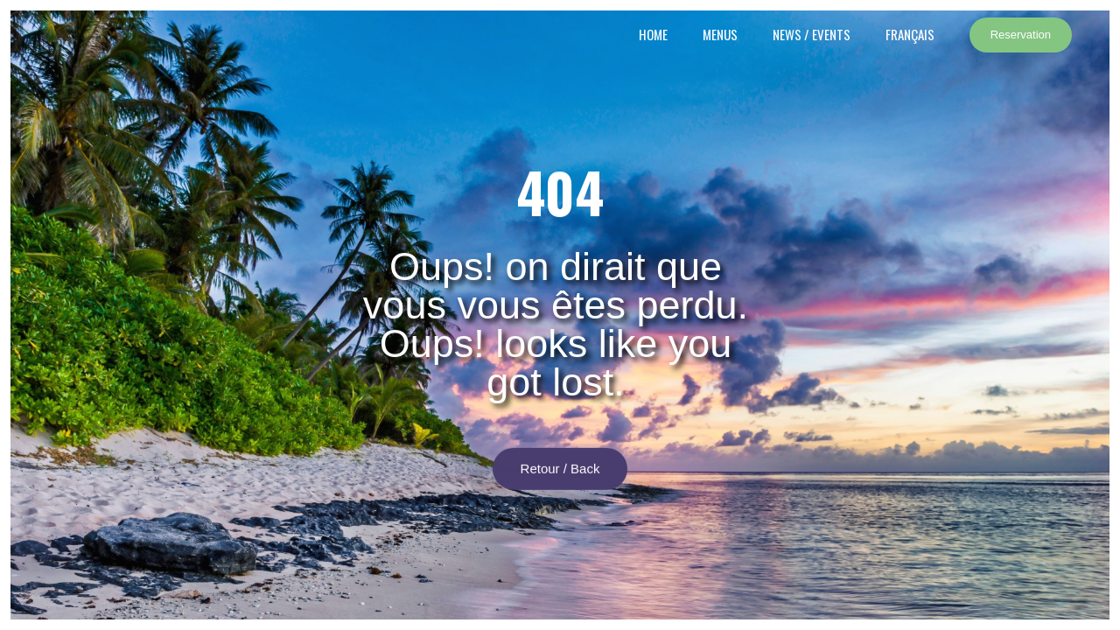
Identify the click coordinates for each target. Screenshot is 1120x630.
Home (653, 34)
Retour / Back (560, 474)
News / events (811, 34)
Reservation (1020, 34)
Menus (720, 34)
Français (910, 34)
